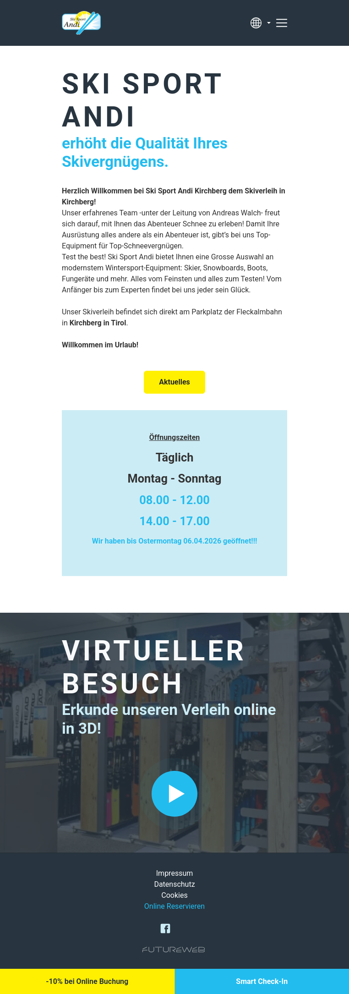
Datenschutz (174, 884)
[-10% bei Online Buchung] (87, 981)
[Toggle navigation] (282, 23)
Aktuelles (174, 382)
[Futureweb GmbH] (174, 949)
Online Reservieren (174, 906)
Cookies (174, 895)
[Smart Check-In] (262, 981)
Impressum (174, 873)
